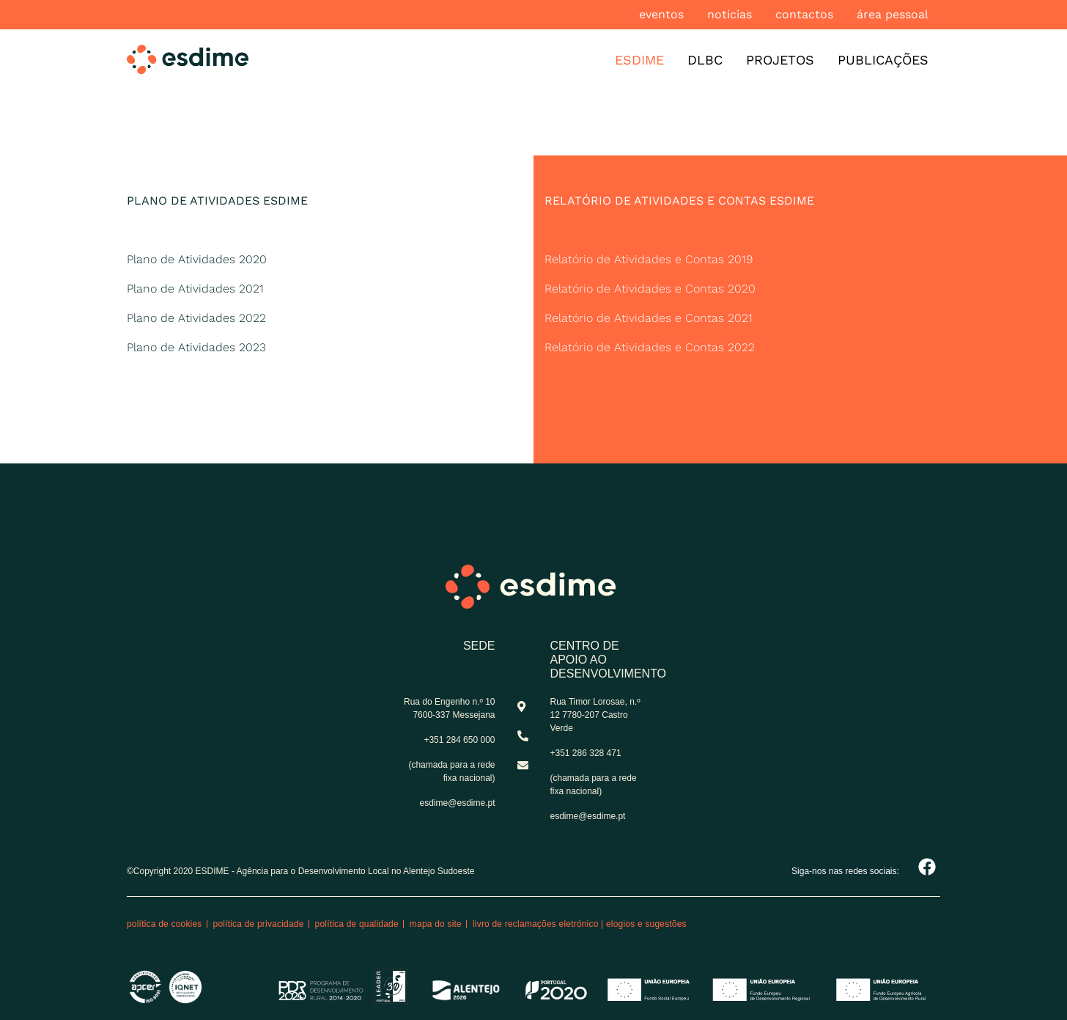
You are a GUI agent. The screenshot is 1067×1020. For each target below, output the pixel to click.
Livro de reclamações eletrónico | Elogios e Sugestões (580, 924)
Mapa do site (436, 924)
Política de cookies (164, 924)
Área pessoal (892, 14)
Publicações (883, 59)
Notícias (729, 14)
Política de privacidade (258, 924)
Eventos (661, 14)
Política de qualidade (357, 924)
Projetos (780, 59)
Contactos (804, 14)
